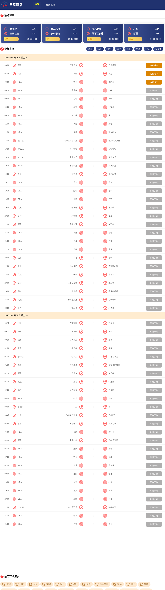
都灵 (107, 348)
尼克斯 (77, 90)
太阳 (78, 474)
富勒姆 (77, 308)
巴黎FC (109, 415)
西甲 (119, 49)
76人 (108, 90)
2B (79, 407)
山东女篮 (76, 157)
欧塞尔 (108, 323)
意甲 (128, 49)
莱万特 (108, 224)
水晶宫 (108, 283)
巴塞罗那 (109, 65)
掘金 (107, 449)
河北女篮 (109, 157)
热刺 (78, 274)
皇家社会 (76, 440)
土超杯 (21, 507)
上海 (78, 499)
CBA (20, 182)
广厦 (107, 499)
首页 (39, 4)
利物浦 (108, 308)
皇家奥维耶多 (111, 365)
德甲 (109, 49)
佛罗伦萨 (76, 266)
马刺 (78, 107)
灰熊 (107, 490)
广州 (107, 241)
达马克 (77, 356)
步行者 (108, 432)
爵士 (107, 124)
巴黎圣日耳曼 (74, 415)
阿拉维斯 (76, 365)
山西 (78, 199)
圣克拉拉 (76, 390)
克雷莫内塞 (110, 266)
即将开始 (154, 90)
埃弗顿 (77, 291)
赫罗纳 (108, 373)
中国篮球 (104, 584)
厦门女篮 (76, 149)
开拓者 (108, 107)
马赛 (78, 258)
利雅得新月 (110, 356)
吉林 (107, 182)
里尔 (78, 73)
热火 (78, 82)
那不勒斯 (109, 174)
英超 (90, 49)
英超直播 (55, 4)
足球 (35, 584)
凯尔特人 (109, 132)
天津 (78, 241)
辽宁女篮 (109, 149)
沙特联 (21, 356)
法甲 (100, 49)
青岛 (78, 516)
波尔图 (108, 390)
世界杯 (158, 49)
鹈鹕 (107, 457)
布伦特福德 (110, 291)
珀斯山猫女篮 (111, 140)
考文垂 (108, 207)
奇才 (78, 465)
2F (107, 407)
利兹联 (77, 216)
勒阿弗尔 (76, 340)
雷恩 (107, 73)
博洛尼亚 (109, 423)
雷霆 (107, 474)
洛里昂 (77, 331)
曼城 (78, 382)
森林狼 (108, 82)
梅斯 (107, 331)
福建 (78, 233)
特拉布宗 (109, 507)
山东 (107, 249)
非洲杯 (21, 407)
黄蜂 (107, 99)
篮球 (8, 584)
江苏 (107, 199)
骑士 (78, 398)
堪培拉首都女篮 (73, 140)
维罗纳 (77, 348)
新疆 (107, 233)
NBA (20, 82)
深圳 (107, 516)
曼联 (107, 216)
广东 (78, 524)
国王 (78, 482)
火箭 (107, 115)
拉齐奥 (77, 174)
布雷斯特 (76, 323)
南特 (107, 258)
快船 (78, 132)
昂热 (107, 340)
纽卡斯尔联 (75, 283)
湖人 (78, 490)
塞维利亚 (76, 224)
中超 (148, 49)
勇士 (78, 124)
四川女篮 (109, 166)
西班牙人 (76, 65)
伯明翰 (77, 207)
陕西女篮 (76, 166)
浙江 (107, 524)
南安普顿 (109, 299)
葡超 (20, 390)
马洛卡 (77, 373)
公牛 (78, 99)
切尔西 (108, 382)
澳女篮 (21, 140)
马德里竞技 (110, 440)
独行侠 (77, 115)
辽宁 (78, 182)
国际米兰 (76, 423)
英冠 (20, 207)
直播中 (154, 65)
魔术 (78, 432)
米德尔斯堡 (75, 299)
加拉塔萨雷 (75, 507)
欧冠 (138, 49)
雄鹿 (107, 482)
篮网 (78, 449)
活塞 (107, 398)
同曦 (78, 249)
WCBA (21, 149)
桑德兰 (108, 274)
